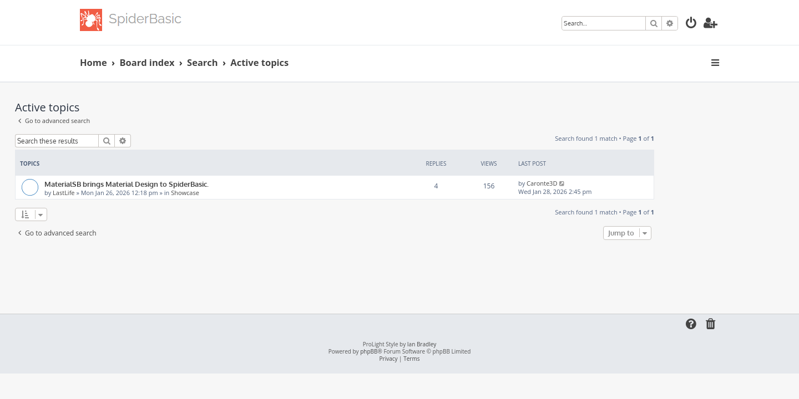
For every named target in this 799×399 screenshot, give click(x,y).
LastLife (128, 192)
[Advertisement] (399, 273)
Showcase (250, 192)
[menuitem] (691, 24)
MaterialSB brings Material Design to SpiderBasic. (191, 183)
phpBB (368, 351)
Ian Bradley (421, 344)
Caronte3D (606, 183)
